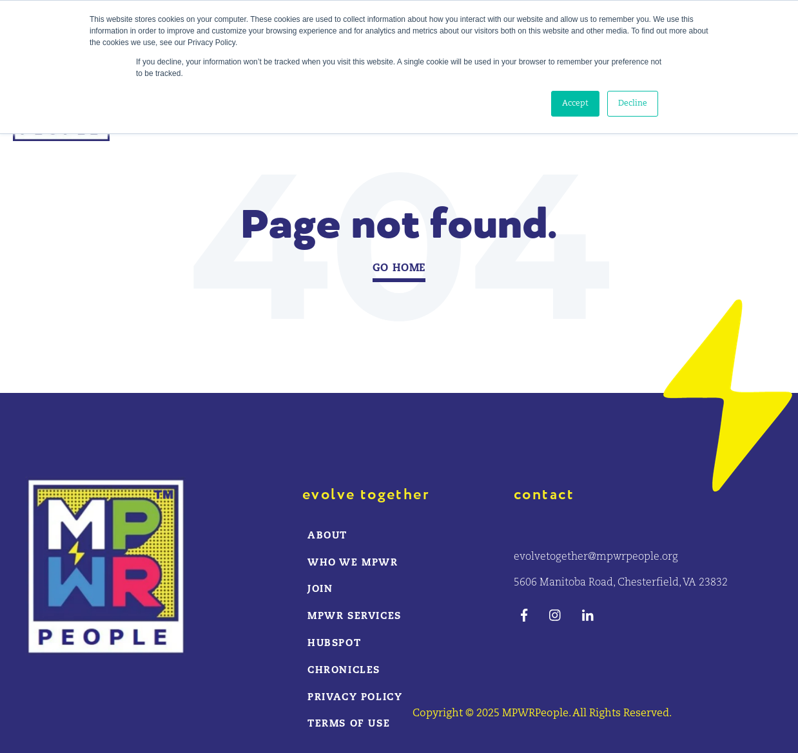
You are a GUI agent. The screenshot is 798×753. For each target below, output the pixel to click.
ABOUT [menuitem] (327, 536)
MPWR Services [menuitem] (354, 617)
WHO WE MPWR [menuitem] (352, 563)
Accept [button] (575, 104)
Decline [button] (632, 104)
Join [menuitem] (320, 590)
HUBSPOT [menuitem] (334, 644)
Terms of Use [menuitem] (348, 724)
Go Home (399, 268)
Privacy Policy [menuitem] (354, 698)
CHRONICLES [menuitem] (343, 671)
